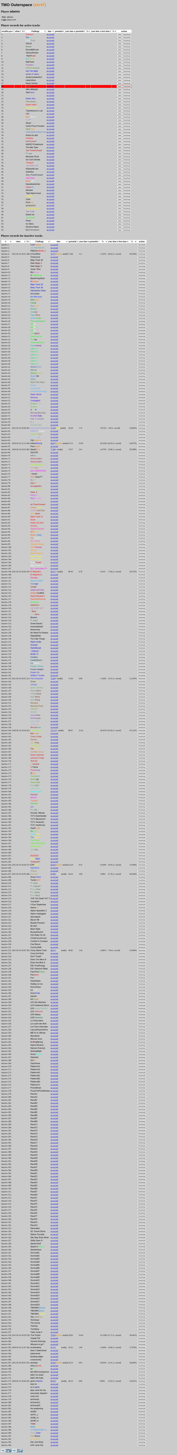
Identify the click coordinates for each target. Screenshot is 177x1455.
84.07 (53, 443)
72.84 (53, 678)
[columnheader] (7, 31)
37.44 (53, 428)
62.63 (53, 865)
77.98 (53, 449)
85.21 (53, 572)
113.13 (53, 730)
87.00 (53, 874)
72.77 (53, 254)
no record (50, 34)
